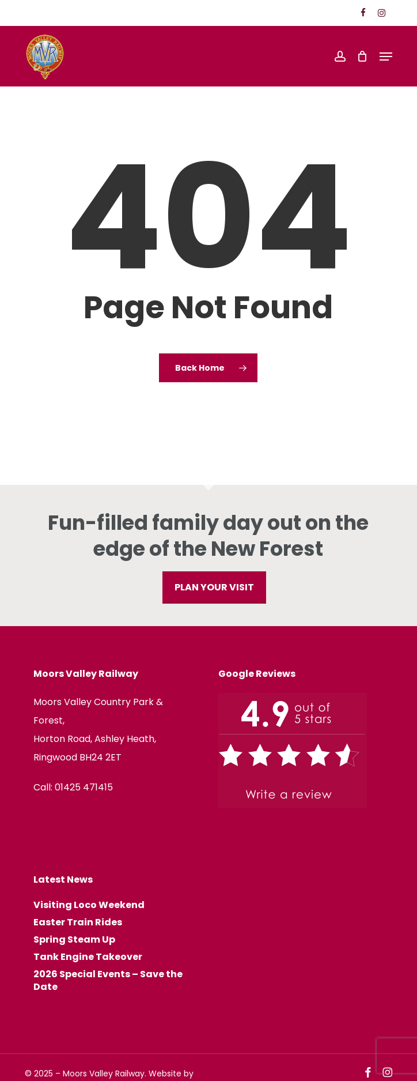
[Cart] (362, 56)
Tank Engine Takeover (87, 957)
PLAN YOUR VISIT (214, 587)
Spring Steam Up (74, 939)
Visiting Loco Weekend (89, 905)
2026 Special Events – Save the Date (108, 980)
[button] (386, 56)
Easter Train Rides (77, 922)
